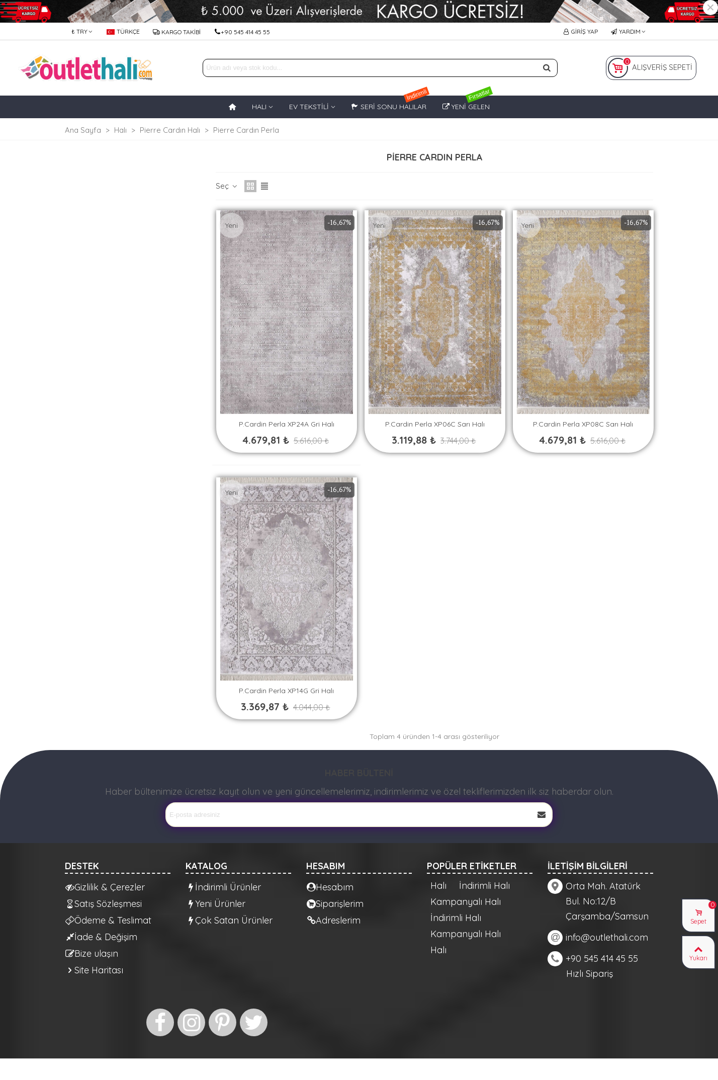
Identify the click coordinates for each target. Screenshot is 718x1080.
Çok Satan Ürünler (229, 920)
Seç (227, 186)
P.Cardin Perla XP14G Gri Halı (286, 690)
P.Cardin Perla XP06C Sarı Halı (435, 424)
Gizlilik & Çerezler (105, 887)
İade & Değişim (101, 937)
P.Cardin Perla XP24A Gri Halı (286, 424)
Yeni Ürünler (215, 903)
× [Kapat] (710, 7)
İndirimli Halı (484, 885)
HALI (259, 106)
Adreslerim (334, 920)
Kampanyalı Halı (465, 901)
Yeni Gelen (467, 103)
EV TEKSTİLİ (309, 106)
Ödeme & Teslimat (108, 920)
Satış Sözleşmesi (103, 903)
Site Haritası (94, 970)
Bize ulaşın (91, 953)
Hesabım (330, 887)
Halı (438, 885)
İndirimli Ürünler (223, 887)
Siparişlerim (335, 903)
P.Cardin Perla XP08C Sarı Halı (583, 424)
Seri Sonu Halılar (390, 103)
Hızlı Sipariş (589, 973)
